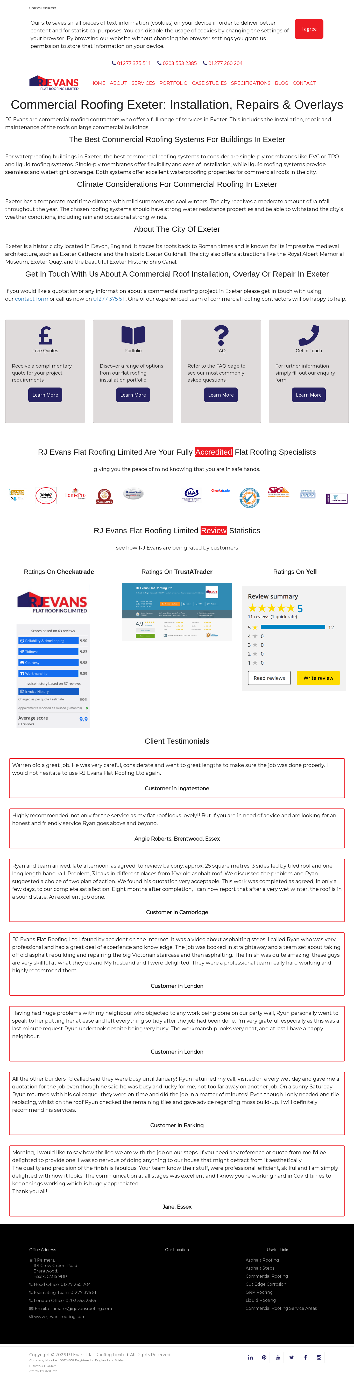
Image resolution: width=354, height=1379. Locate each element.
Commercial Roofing (267, 1276)
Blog (281, 83)
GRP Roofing (259, 1292)
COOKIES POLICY (43, 1371)
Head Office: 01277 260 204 (60, 1284)
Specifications (251, 83)
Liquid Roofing (261, 1300)
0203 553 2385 (177, 63)
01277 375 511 (131, 63)
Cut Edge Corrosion (266, 1284)
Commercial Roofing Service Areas (281, 1308)
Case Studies (209, 83)
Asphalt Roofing (262, 1260)
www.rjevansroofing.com (60, 1316)
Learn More (45, 395)
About (118, 83)
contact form (31, 299)
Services (143, 83)
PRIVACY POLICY (42, 1366)
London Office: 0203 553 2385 (62, 1300)
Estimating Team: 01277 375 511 (63, 1292)
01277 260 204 (222, 63)
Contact (304, 83)
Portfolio (173, 83)
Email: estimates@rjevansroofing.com (70, 1308)
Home (97, 83)
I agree (309, 29)
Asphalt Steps (260, 1268)
